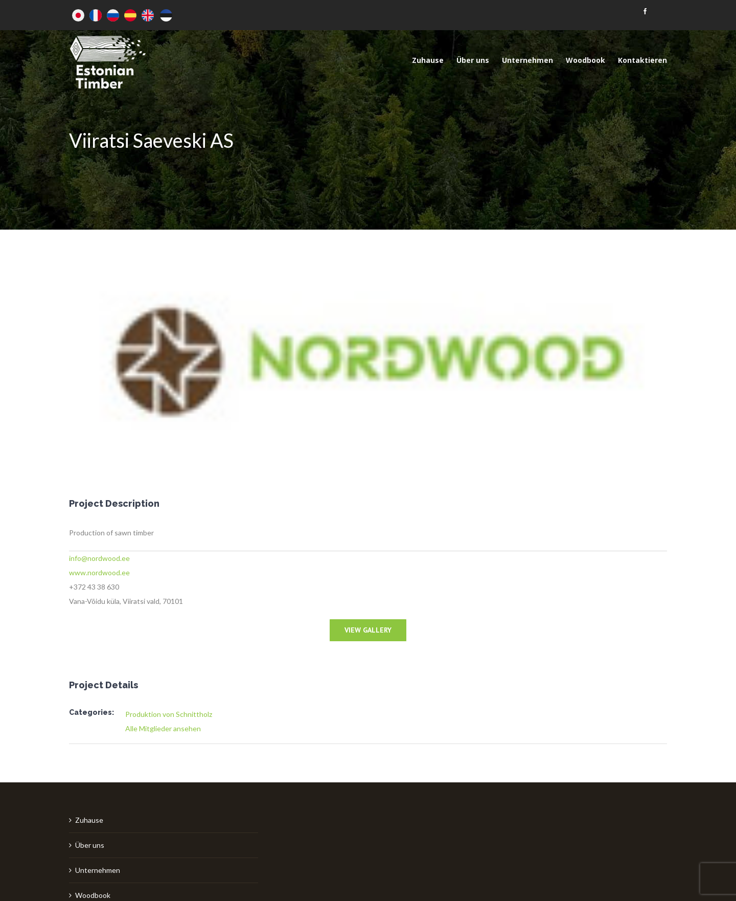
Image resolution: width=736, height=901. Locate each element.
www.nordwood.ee (99, 572)
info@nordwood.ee (99, 558)
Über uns (89, 845)
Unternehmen (97, 870)
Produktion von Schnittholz (168, 714)
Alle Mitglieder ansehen (163, 728)
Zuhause (89, 820)
